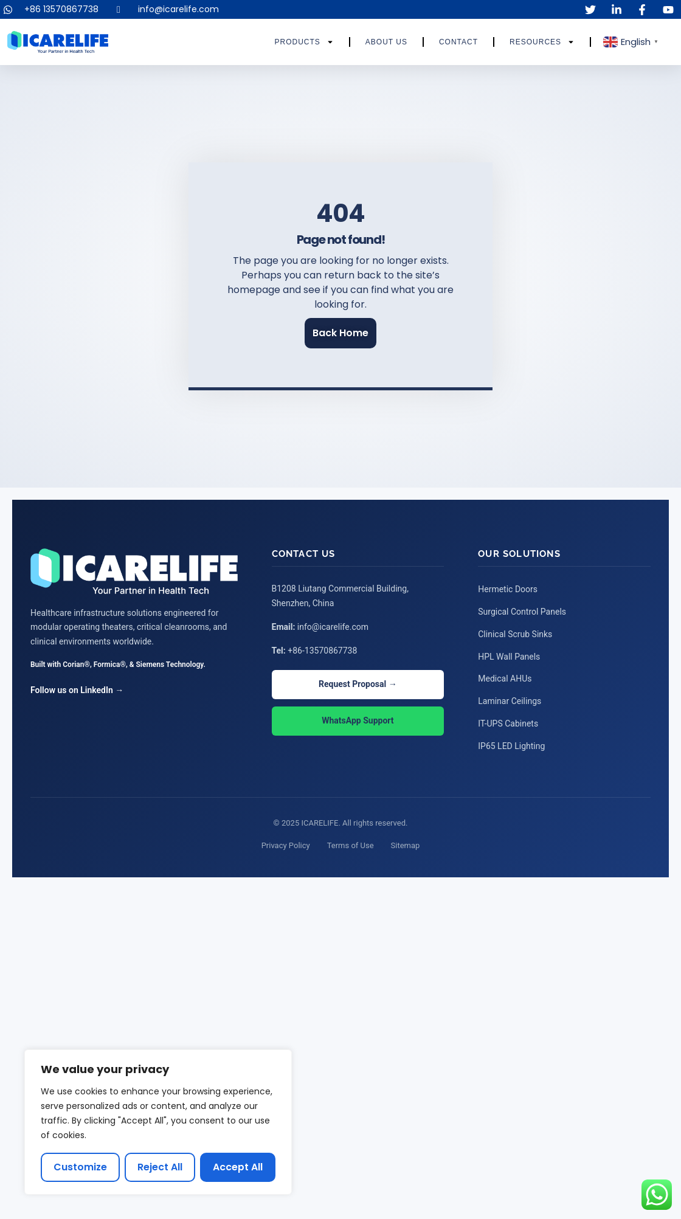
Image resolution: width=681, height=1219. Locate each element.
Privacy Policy (285, 842)
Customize (81, 1167)
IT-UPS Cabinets (508, 721)
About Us (386, 42)
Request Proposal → (358, 685)
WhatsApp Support (357, 722)
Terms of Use (350, 842)
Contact (458, 42)
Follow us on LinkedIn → (76, 691)
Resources (542, 42)
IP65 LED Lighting (511, 743)
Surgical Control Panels (522, 611)
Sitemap (405, 842)
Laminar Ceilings (509, 699)
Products (303, 42)
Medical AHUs (504, 677)
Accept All (238, 1167)
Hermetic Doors (508, 590)
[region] (158, 1122)
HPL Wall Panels (509, 655)
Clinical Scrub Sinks (515, 633)
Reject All (160, 1167)
